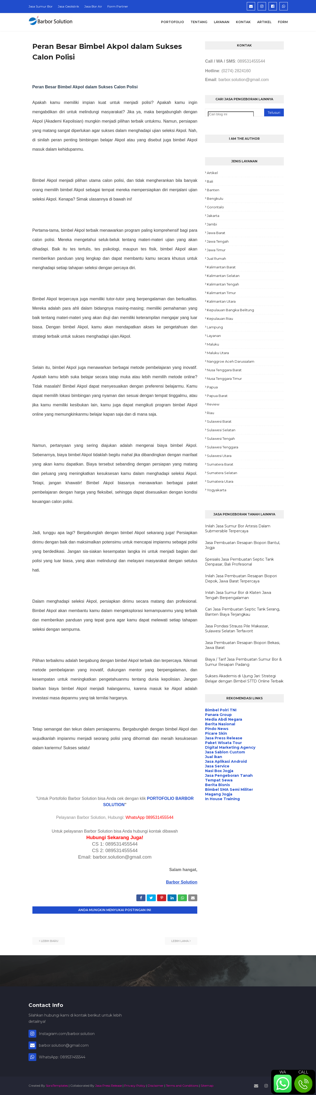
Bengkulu (215, 198)
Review (213, 404)
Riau (210, 413)
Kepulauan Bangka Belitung (230, 310)
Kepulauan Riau (220, 318)
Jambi (212, 224)
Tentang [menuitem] (199, 22)
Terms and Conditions (182, 1085)
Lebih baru (49, 941)
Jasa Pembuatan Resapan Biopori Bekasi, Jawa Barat (242, 645)
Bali (210, 181)
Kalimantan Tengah (223, 284)
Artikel (212, 173)
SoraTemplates (57, 1085)
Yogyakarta (216, 490)
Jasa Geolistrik (68, 6)
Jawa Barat (216, 233)
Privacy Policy (134, 1085)
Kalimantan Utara (221, 301)
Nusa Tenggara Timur (224, 378)
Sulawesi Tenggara (222, 447)
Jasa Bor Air (93, 6)
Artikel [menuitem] (264, 22)
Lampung (215, 327)
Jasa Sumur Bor (41, 6)
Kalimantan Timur (221, 293)
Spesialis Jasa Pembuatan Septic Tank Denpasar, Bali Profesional (239, 562)
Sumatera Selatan (222, 473)
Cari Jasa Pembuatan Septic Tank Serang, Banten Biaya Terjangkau (242, 612)
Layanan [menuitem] (221, 22)
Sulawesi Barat (219, 421)
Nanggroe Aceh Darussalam (230, 361)
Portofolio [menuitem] (172, 22)
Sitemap (207, 1085)
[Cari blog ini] (231, 114)
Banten (213, 190)
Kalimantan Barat (221, 267)
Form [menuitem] (283, 22)
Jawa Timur (216, 250)
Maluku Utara (218, 353)
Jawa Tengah (218, 241)
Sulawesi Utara (219, 456)
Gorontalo (215, 207)
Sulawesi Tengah (221, 438)
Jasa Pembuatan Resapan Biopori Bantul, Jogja (242, 545)
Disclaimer (156, 1085)
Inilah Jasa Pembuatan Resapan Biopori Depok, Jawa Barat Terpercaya (241, 578)
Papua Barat (217, 396)
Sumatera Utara (220, 481)
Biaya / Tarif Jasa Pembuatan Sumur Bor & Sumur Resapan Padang (243, 662)
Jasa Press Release (108, 1085)
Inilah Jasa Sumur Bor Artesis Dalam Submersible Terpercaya (237, 529)
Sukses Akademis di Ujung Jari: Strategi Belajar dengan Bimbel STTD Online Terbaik (244, 678)
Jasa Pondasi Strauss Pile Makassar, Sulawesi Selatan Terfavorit (237, 629)
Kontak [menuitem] (243, 22)
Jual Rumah (216, 258)
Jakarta (213, 216)
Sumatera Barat (220, 464)
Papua (212, 387)
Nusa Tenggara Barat (224, 370)
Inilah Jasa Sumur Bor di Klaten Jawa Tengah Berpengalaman (238, 595)
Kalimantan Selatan (223, 276)
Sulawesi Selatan (221, 430)
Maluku (213, 344)
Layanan (214, 336)
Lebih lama (180, 941)
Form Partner (117, 6)
